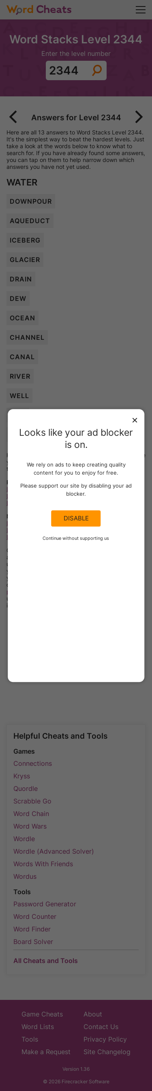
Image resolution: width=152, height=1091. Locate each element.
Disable (76, 518)
